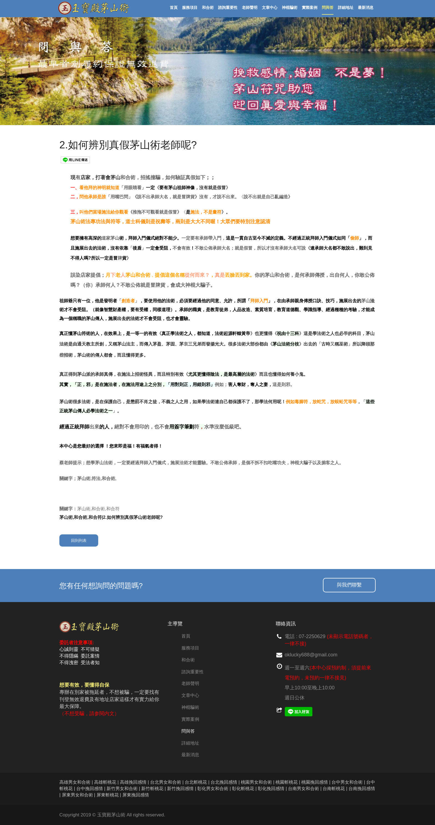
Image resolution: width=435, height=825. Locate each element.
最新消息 (190, 754)
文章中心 (190, 695)
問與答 (188, 731)
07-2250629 (312, 636)
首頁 (185, 636)
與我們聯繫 (349, 585)
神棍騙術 (190, 707)
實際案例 (190, 719)
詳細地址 (190, 743)
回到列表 (79, 540)
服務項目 (190, 648)
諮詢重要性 (192, 671)
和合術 (188, 660)
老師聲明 (190, 683)
